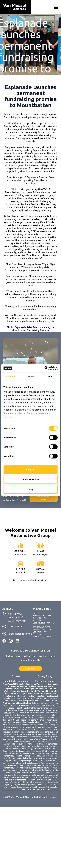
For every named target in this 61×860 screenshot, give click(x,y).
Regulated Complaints (16, 681)
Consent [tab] (11, 376)
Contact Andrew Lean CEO (43, 496)
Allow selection (30, 479)
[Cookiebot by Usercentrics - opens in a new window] (44, 368)
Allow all (30, 469)
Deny (30, 489)
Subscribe (30, 669)
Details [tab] (30, 376)
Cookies (15, 676)
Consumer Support (45, 681)
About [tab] (50, 376)
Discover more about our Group (30, 580)
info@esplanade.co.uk (20, 633)
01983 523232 (15, 626)
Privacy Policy (45, 676)
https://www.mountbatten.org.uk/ (37, 321)
